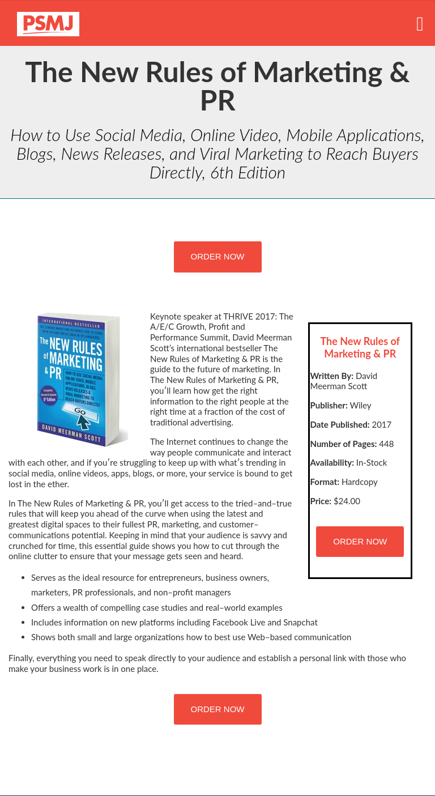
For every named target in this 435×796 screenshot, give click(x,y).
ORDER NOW (218, 256)
